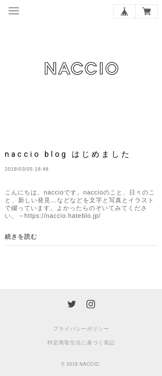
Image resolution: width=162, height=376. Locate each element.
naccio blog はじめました (68, 154)
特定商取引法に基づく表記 (81, 343)
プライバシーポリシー (81, 329)
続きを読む (21, 236)
